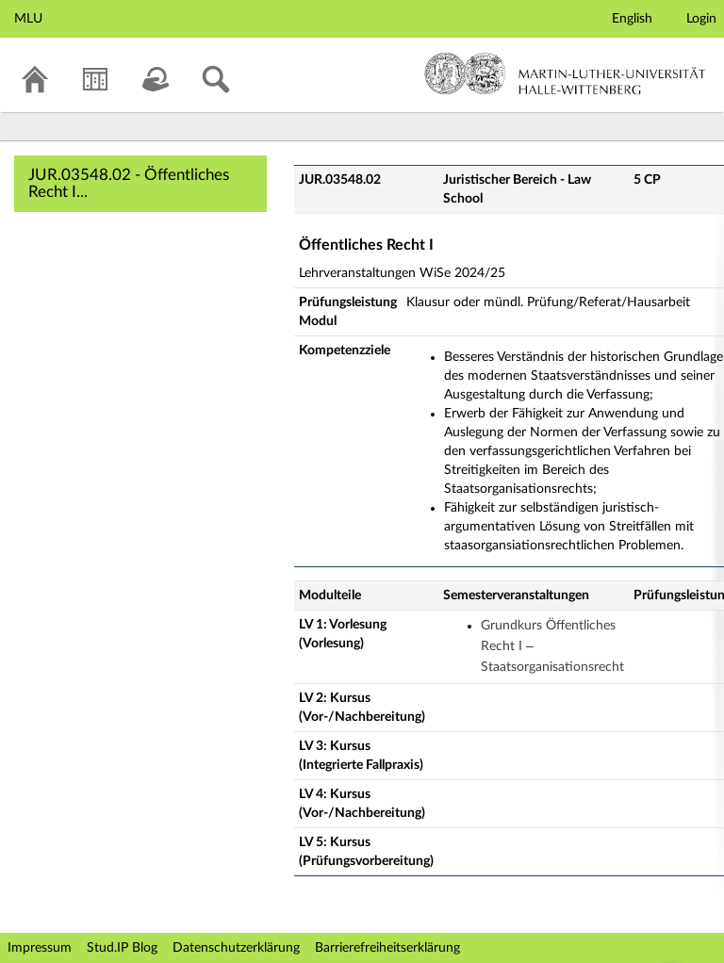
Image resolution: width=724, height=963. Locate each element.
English (632, 18)
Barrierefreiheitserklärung (387, 948)
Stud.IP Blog (122, 948)
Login (701, 18)
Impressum (40, 948)
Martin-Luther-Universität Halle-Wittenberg (565, 73)
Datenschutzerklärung (236, 948)
